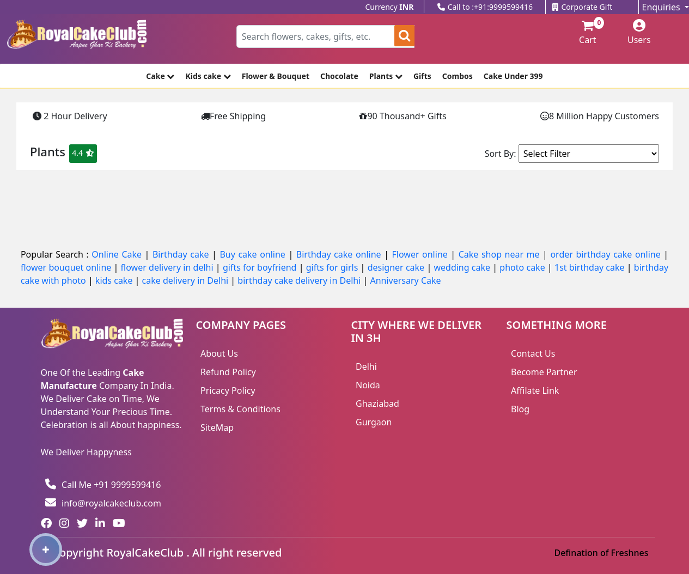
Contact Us (533, 353)
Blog (520, 409)
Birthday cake (182, 254)
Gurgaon (374, 422)
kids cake (115, 280)
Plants (386, 76)
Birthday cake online (340, 254)
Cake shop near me (500, 254)
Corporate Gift (582, 7)
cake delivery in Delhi (186, 280)
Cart (583, 33)
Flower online (421, 254)
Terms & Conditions (240, 409)
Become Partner (544, 372)
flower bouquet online (67, 267)
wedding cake (463, 267)
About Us (219, 353)
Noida (368, 385)
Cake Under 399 (513, 76)
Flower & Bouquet (275, 76)
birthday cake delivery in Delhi (299, 280)
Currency (389, 7)
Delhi (366, 367)
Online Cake (118, 254)
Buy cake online (253, 254)
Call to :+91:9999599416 (485, 7)
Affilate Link (535, 390)
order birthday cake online (606, 254)
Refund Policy (228, 372)
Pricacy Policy (227, 390)
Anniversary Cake (405, 280)
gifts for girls (333, 267)
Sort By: (500, 154)
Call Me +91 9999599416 (103, 485)
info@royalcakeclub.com (103, 503)
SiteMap (217, 427)
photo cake (523, 267)
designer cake (397, 267)
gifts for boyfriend (261, 267)
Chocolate (339, 76)
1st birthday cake (590, 267)
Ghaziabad (377, 404)
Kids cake (207, 76)
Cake (160, 76)
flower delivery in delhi (168, 267)
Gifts (422, 76)
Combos (457, 76)
